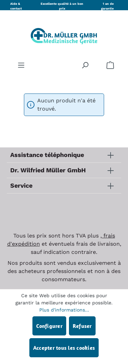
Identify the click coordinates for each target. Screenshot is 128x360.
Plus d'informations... (64, 310)
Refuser (82, 325)
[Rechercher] (85, 65)
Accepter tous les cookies (64, 347)
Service (21, 185)
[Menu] (21, 65)
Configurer (49, 325)
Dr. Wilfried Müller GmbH (48, 170)
